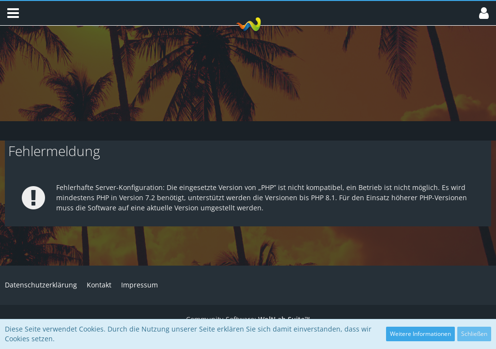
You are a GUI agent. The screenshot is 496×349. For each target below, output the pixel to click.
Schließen (474, 334)
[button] (13, 13)
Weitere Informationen (420, 334)
